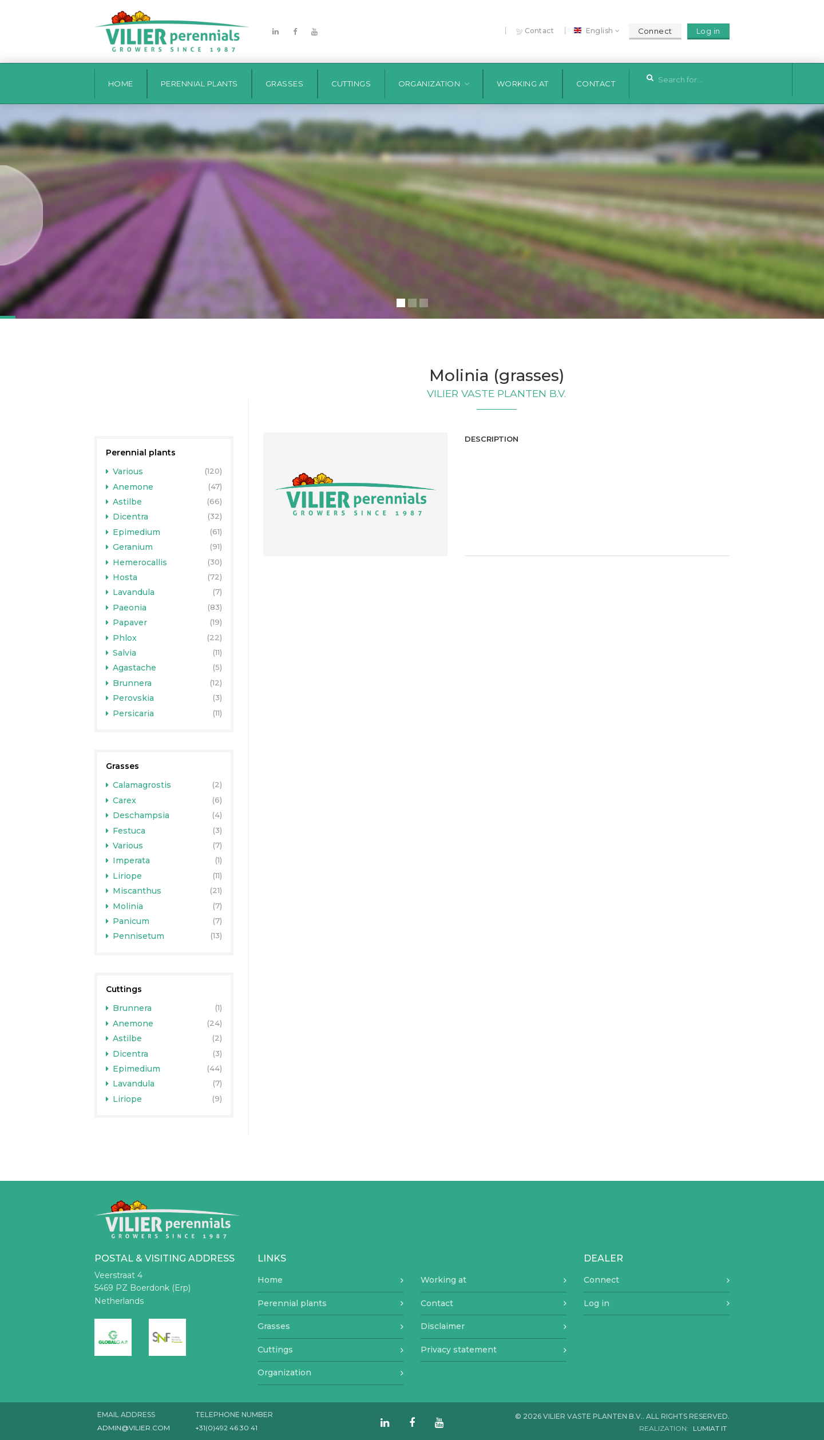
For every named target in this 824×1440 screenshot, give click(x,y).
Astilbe (124, 502)
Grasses (285, 83)
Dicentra (127, 516)
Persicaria (130, 713)
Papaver (127, 622)
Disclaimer (443, 1326)
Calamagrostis (139, 785)
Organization (429, 83)
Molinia (125, 906)
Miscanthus (134, 891)
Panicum (128, 921)
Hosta (122, 577)
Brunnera (129, 683)
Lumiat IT (710, 1428)
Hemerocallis (137, 562)
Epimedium (133, 532)
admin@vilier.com (133, 1427)
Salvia (121, 653)
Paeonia (126, 607)
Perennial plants (199, 83)
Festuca (126, 831)
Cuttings (351, 83)
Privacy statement (459, 1349)
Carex (121, 800)
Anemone (130, 487)
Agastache (131, 668)
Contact (535, 31)
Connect (655, 30)
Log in (708, 30)
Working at (523, 83)
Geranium (129, 547)
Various (125, 471)
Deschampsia (138, 815)
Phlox (121, 638)
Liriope (124, 876)
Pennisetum (135, 936)
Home (120, 83)
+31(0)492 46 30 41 (226, 1427)
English (595, 30)
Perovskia (130, 698)
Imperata (128, 860)
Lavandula (130, 592)
